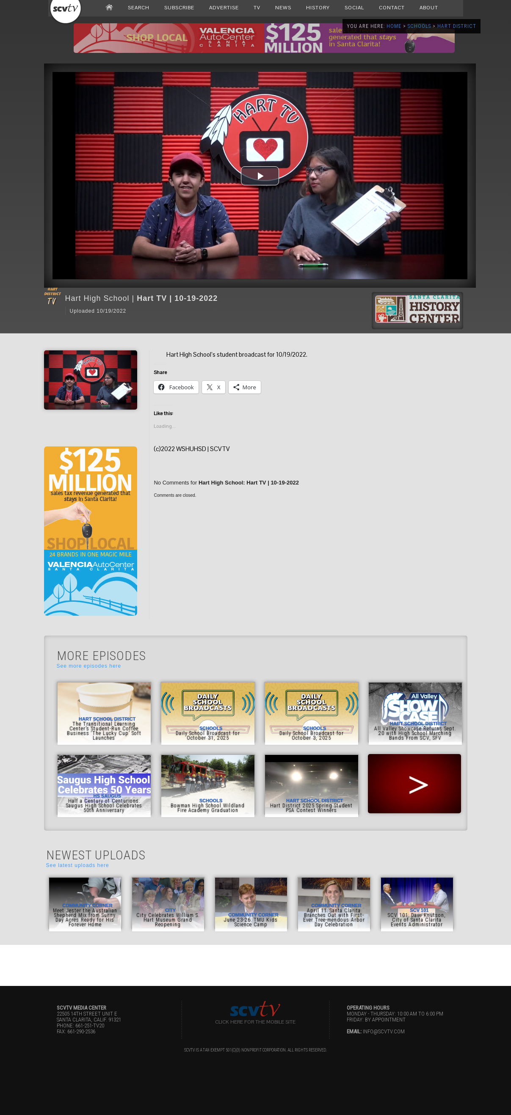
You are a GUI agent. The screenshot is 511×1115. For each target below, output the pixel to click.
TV (257, 7)
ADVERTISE (224, 7)
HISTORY (318, 7)
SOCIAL (354, 7)
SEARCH (138, 7)
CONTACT (392, 7)
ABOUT (429, 7)
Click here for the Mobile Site (255, 1022)
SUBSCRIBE (179, 7)
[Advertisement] (256, 964)
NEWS (283, 7)
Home (394, 26)
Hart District (456, 26)
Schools (419, 26)
